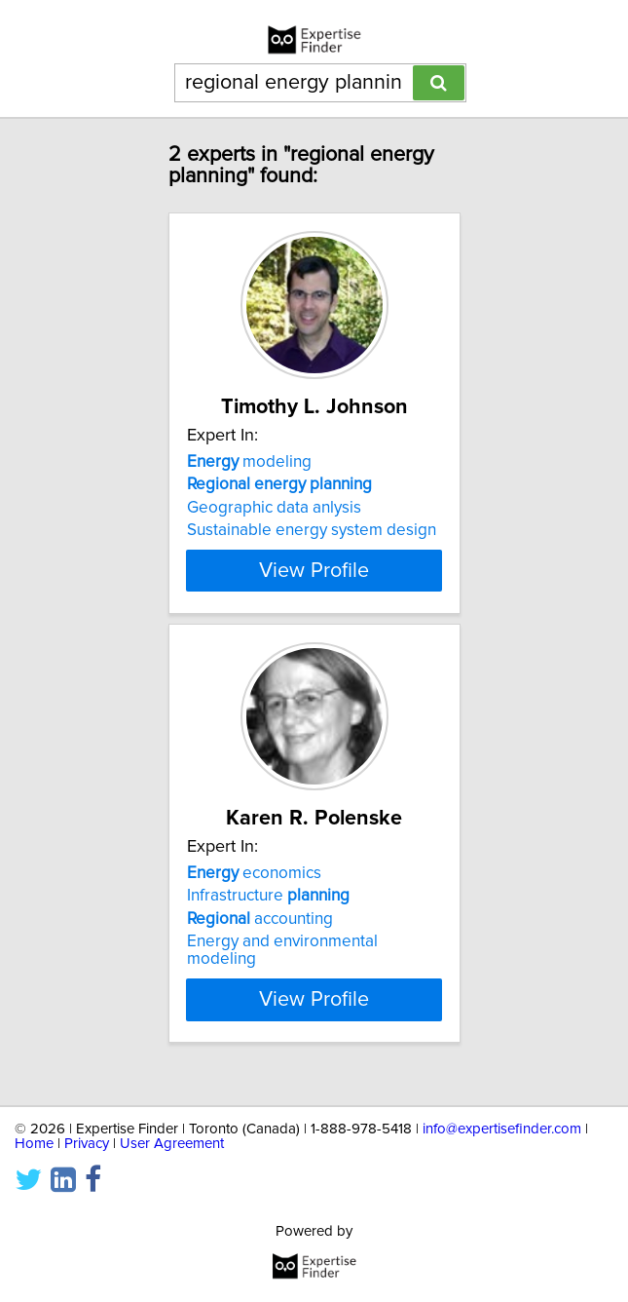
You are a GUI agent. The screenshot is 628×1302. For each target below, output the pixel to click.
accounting (260, 936)
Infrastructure (268, 913)
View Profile (314, 587)
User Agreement (172, 1143)
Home (34, 1143)
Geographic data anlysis (274, 508)
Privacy (86, 1143)
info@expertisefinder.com (502, 1129)
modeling (249, 462)
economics (254, 891)
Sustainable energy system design (311, 530)
